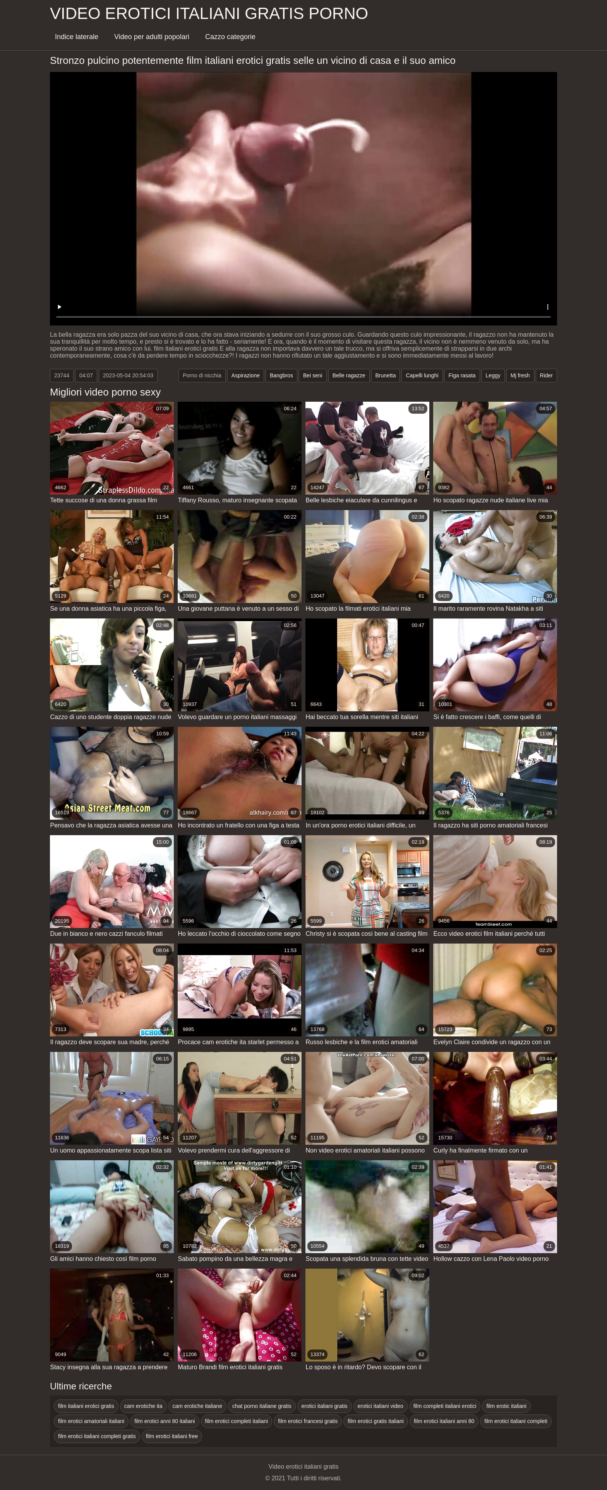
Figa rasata (462, 375)
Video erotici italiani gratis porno (209, 13)
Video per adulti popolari (151, 37)
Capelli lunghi (422, 375)
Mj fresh (520, 375)
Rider (546, 375)
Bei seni (312, 375)
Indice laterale (76, 37)
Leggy (493, 375)
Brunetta (386, 375)
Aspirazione (245, 375)
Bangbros (281, 375)
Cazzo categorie (230, 37)
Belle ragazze (349, 375)
